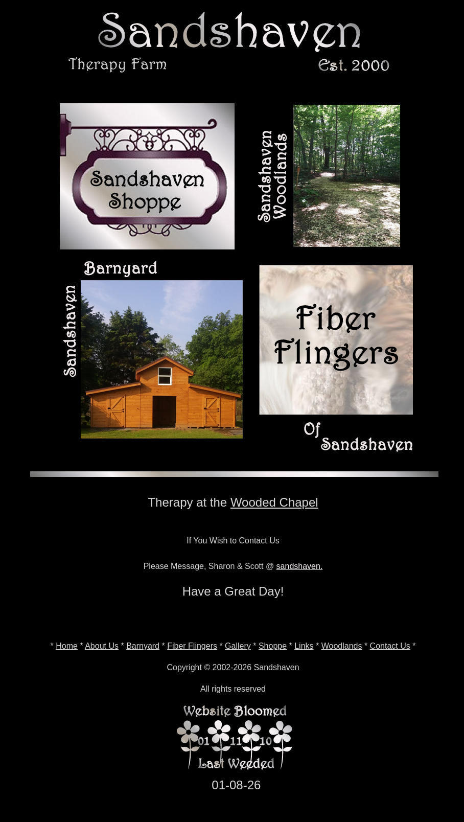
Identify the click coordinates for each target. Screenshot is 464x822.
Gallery (238, 646)
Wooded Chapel (274, 502)
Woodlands (341, 646)
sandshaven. (299, 566)
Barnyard (142, 646)
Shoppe (273, 646)
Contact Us (390, 646)
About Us (102, 646)
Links (303, 646)
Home (67, 646)
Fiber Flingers (192, 646)
